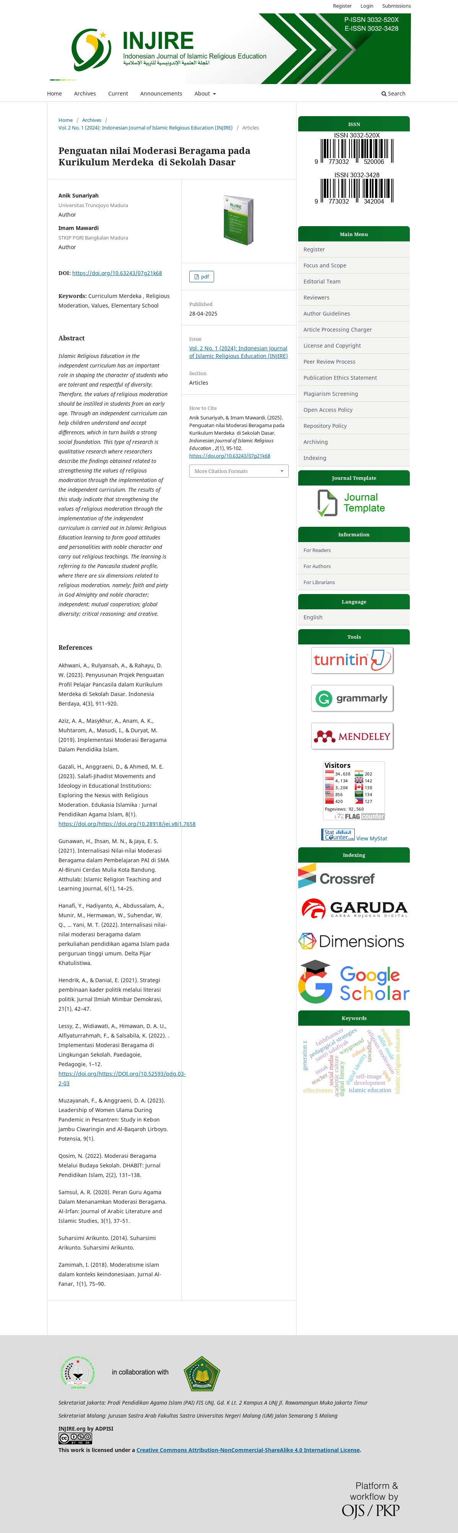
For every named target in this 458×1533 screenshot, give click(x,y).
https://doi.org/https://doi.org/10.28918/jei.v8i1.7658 (127, 823)
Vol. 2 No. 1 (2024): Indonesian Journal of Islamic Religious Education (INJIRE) (145, 127)
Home (54, 93)
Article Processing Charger (338, 329)
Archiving (316, 441)
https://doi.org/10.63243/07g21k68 (117, 273)
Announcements (161, 93)
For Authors (317, 566)
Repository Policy (325, 425)
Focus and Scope (325, 265)
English (313, 617)
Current (118, 93)
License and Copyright (333, 345)
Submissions (396, 5)
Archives (85, 93)
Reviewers (317, 297)
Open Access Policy (328, 409)
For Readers (317, 550)
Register (342, 5)
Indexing (315, 457)
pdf (204, 276)
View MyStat (371, 838)
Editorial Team (322, 281)
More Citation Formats (221, 471)
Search (394, 93)
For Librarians (319, 582)
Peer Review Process (330, 361)
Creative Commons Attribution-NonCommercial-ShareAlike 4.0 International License (248, 1450)
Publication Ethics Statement (340, 377)
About (203, 93)
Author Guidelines (327, 313)
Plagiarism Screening (331, 393)
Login (367, 5)
